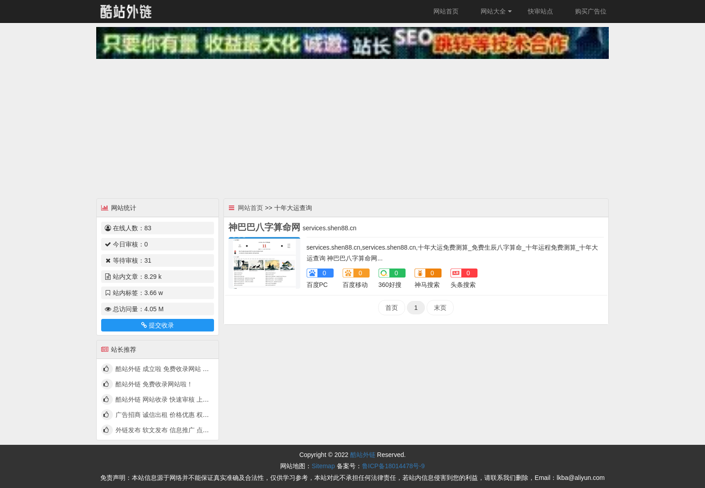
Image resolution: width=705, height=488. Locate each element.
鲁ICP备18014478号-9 (393, 466)
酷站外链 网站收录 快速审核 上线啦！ (169, 399)
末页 (440, 307)
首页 (391, 307)
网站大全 (497, 11)
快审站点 (540, 11)
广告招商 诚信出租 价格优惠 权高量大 (169, 414)
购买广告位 (591, 11)
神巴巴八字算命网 (264, 227)
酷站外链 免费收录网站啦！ (154, 384)
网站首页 (446, 11)
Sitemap (323, 466)
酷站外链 (362, 454)
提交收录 (157, 325)
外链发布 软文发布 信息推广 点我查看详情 (175, 430)
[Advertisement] (352, 126)
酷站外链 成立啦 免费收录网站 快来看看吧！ (178, 368)
